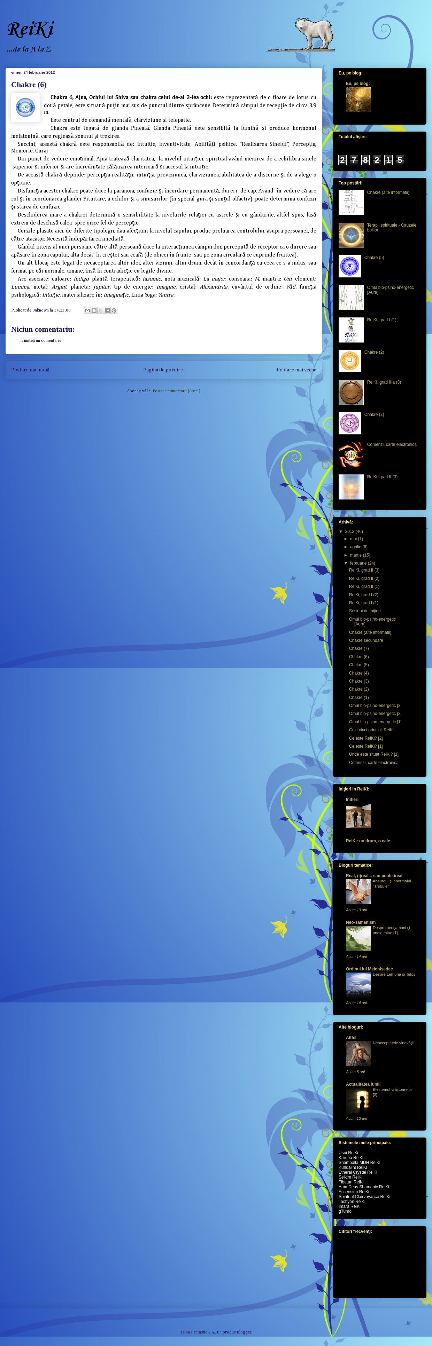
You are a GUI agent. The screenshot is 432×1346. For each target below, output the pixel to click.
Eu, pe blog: (358, 83)
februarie (359, 563)
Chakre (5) (374, 257)
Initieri (352, 799)
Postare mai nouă (30, 370)
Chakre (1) (359, 697)
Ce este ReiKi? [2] (366, 738)
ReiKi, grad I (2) (363, 594)
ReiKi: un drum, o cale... (370, 841)
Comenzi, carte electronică (392, 444)
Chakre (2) (374, 352)
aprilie (356, 546)
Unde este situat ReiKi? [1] (374, 754)
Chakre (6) (359, 656)
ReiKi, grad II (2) (364, 578)
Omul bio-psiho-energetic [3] (375, 705)
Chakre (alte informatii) (388, 192)
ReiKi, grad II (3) (382, 476)
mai (354, 538)
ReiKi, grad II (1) (364, 586)
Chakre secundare (366, 640)
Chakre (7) (374, 414)
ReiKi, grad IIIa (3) (384, 382)
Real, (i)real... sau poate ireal (374, 875)
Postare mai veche (296, 370)
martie (356, 555)
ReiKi (29, 29)
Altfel (351, 1037)
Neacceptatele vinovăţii (393, 1043)
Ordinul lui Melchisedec (369, 969)
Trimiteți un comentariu (40, 341)
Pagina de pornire (163, 370)
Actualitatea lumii (363, 1084)
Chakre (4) (359, 673)
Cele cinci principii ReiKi (371, 729)
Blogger (244, 1332)
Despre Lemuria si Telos (394, 974)
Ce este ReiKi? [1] (366, 746)
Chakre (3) (359, 681)
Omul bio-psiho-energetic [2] (375, 713)
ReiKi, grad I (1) (381, 319)
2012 (350, 531)
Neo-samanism (361, 922)
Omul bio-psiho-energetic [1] (375, 721)
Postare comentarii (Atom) (176, 391)
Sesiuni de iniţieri (365, 610)
